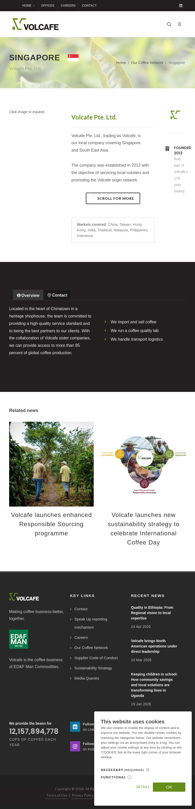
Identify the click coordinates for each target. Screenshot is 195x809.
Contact (89, 5)
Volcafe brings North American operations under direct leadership (154, 646)
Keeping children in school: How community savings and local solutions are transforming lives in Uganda (154, 685)
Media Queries (86, 678)
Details (142, 787)
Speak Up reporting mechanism (90, 623)
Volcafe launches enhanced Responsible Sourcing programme (51, 524)
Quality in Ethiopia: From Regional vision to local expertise (152, 612)
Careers (68, 5)
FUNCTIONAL (113, 777)
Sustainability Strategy (93, 668)
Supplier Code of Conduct (96, 658)
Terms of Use (57, 795)
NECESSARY (122, 769)
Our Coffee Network (147, 63)
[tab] (28, 294)
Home (28, 5)
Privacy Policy (82, 795)
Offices (47, 5)
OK (169, 787)
